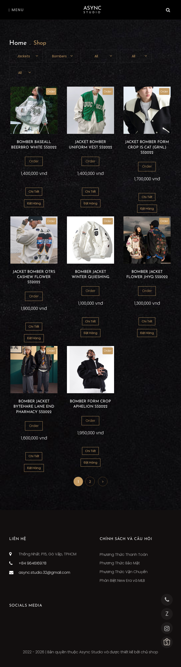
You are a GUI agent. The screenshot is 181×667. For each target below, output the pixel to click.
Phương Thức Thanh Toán (124, 554)
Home (18, 43)
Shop (39, 43)
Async (92, 10)
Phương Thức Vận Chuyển (124, 571)
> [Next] (103, 481)
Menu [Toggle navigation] (16, 10)
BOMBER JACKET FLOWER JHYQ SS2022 (147, 274)
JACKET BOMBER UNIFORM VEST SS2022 (90, 144)
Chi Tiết (34, 191)
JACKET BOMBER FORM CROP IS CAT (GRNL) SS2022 (147, 147)
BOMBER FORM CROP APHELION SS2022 (90, 404)
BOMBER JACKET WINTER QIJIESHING (90, 274)
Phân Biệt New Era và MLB (122, 580)
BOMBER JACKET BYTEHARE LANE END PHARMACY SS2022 (33, 407)
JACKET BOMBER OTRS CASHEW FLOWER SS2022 (34, 277)
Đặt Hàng (34, 203)
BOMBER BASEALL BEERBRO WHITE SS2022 (34, 144)
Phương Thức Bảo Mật (120, 563)
